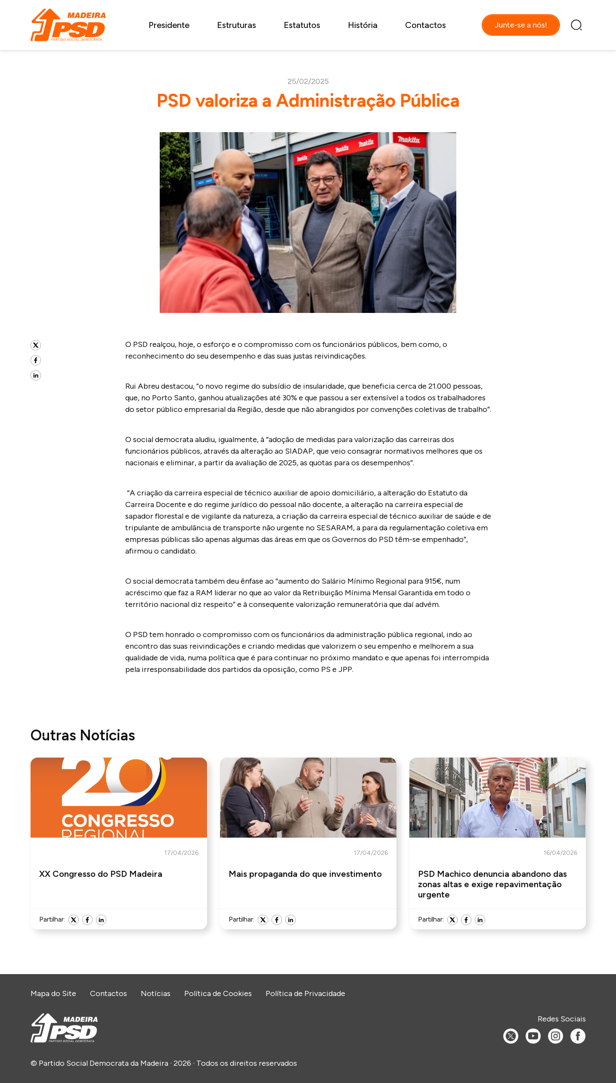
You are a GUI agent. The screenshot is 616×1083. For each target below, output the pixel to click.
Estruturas (236, 25)
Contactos (425, 25)
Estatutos (302, 25)
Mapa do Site (53, 993)
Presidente (169, 25)
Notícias (155, 993)
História (363, 25)
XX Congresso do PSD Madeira (100, 874)
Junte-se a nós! (521, 25)
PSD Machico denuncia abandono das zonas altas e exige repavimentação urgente (492, 884)
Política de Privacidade (305, 993)
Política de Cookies (218, 993)
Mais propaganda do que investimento (305, 874)
